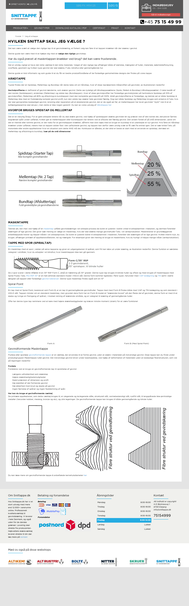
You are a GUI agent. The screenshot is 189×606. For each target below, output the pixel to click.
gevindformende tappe (40, 355)
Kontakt (130, 28)
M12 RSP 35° (32, 276)
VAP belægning (146, 276)
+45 (160, 22)
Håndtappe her (104, 105)
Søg (112, 6)
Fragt (115, 28)
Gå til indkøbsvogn (161, 15)
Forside (18, 36)
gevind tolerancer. (50, 279)
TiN (159, 276)
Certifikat (99, 28)
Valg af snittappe (31, 36)
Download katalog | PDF (71, 28)
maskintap (49, 229)
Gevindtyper (41, 28)
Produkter (20, 28)
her (85, 475)
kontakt (23, 537)
